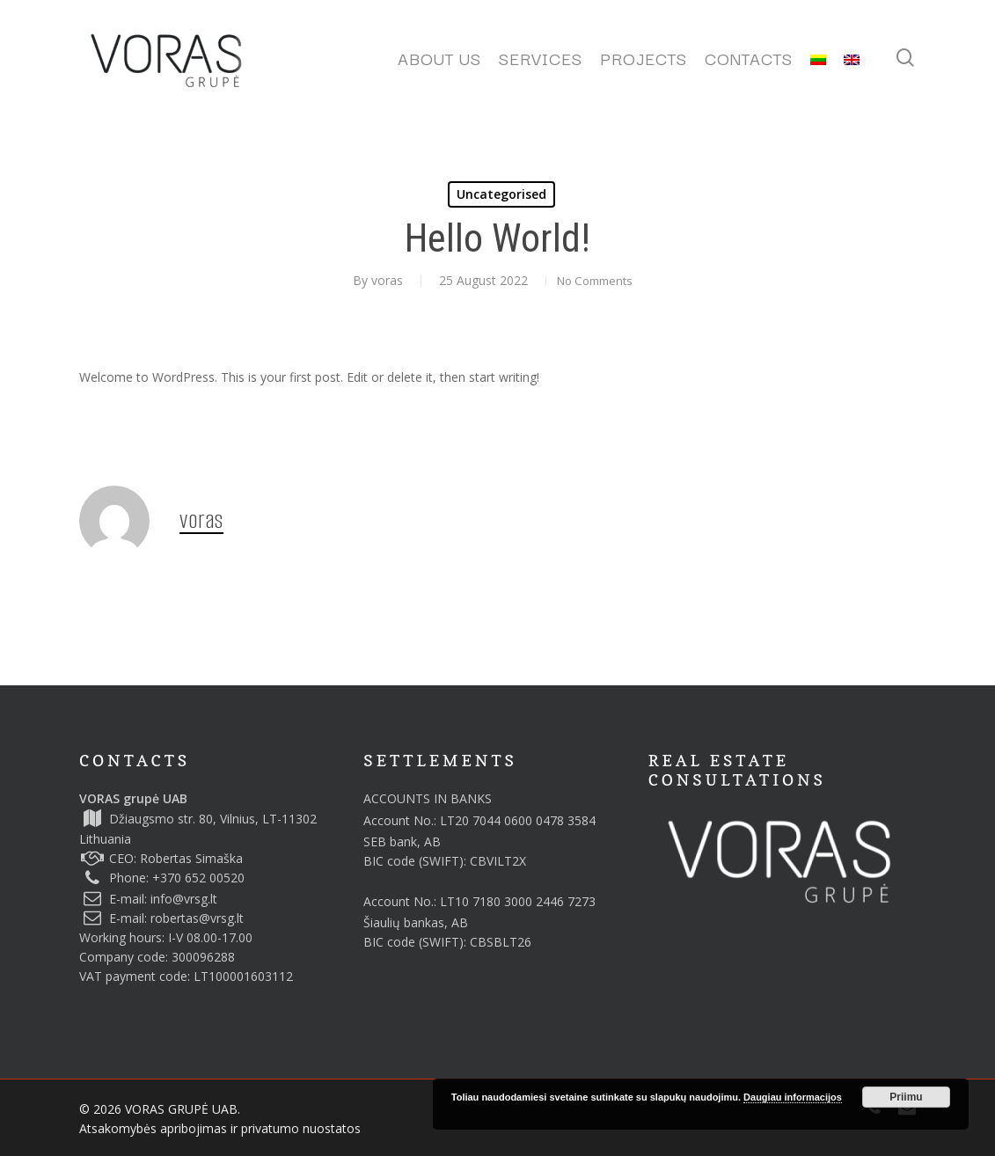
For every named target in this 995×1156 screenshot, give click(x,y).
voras (375, 280)
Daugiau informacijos (792, 1097)
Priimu (905, 1097)
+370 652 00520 (198, 877)
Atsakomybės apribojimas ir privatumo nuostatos (220, 1128)
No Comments (594, 280)
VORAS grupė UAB (133, 798)
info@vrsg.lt (183, 898)
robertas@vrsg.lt (197, 918)
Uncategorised (501, 194)
